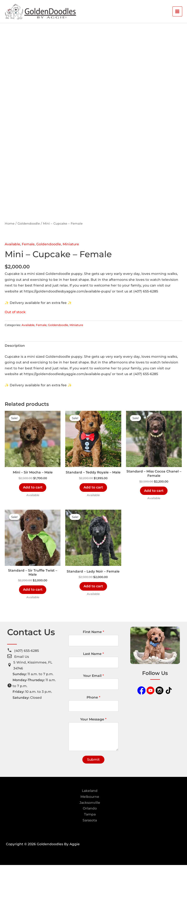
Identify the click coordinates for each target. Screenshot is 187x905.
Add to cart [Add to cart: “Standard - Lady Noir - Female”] (93, 626)
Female (28, 283)
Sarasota (90, 860)
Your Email (93, 716)
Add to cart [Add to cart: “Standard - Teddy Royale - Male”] (93, 526)
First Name (93, 672)
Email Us (21, 696)
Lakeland (90, 831)
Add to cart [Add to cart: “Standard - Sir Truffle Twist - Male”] (32, 629)
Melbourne (89, 837)
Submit (93, 799)
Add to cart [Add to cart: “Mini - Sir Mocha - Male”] (32, 526)
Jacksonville (89, 842)
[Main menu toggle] (177, 12)
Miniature (71, 283)
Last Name (93, 694)
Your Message (93, 759)
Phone (93, 737)
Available (12, 283)
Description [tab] (15, 385)
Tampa (90, 854)
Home (9, 262)
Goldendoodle (29, 262)
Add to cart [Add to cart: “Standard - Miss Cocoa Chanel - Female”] (154, 530)
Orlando (90, 848)
